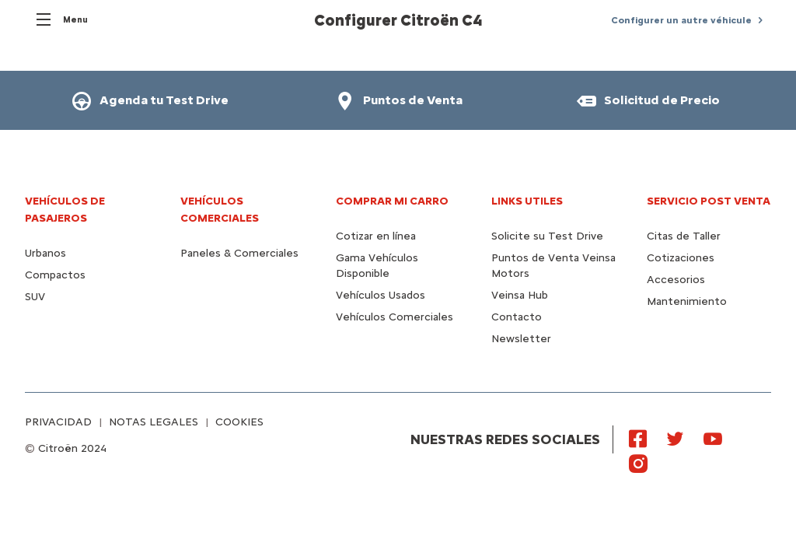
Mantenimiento (687, 301)
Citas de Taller (684, 236)
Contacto (516, 317)
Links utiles (527, 201)
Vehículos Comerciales (394, 317)
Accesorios (676, 279)
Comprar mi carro (392, 201)
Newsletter (521, 338)
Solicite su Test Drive (547, 236)
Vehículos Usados (380, 295)
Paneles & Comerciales (239, 253)
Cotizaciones (680, 257)
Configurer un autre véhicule (681, 20)
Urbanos (45, 253)
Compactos (55, 275)
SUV (35, 296)
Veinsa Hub (519, 295)
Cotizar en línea (376, 236)
